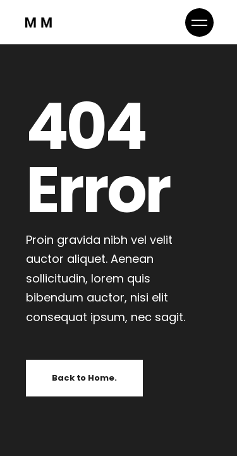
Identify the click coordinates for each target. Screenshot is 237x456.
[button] (199, 22)
